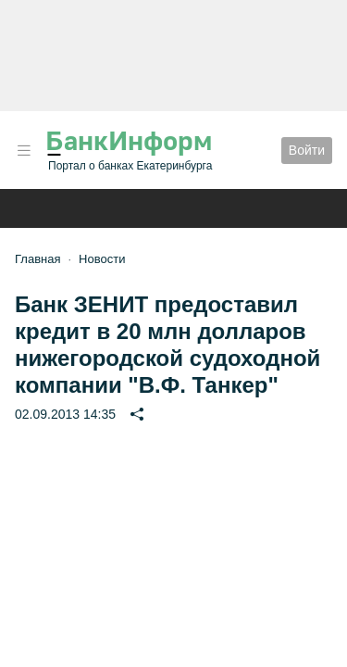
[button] (24, 150)
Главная (37, 259)
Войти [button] (307, 150)
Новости (102, 259)
